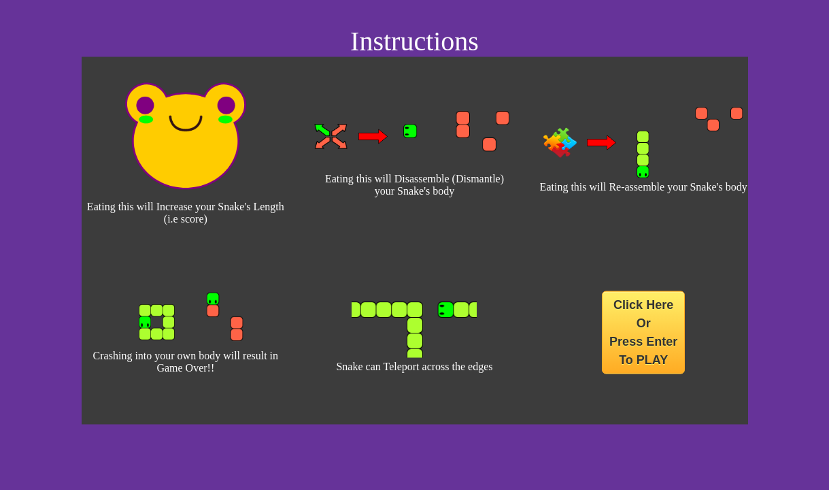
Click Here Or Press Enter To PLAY (643, 332)
